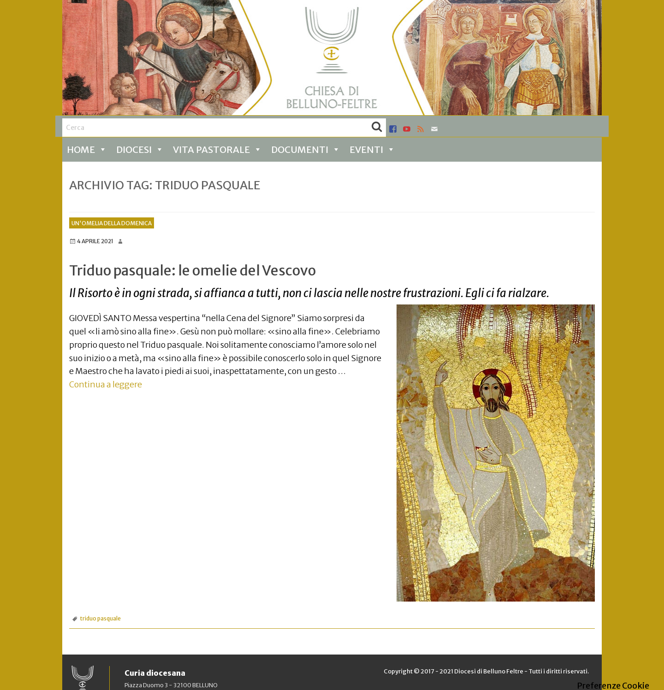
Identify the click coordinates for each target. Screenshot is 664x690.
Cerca (377, 127)
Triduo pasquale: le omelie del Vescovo (192, 270)
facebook (393, 129)
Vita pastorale (217, 149)
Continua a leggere (105, 384)
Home (87, 149)
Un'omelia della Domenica (111, 223)
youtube (407, 129)
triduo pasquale (100, 618)
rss (420, 129)
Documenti (305, 149)
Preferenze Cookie (613, 686)
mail (434, 129)
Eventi (372, 149)
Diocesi (140, 149)
